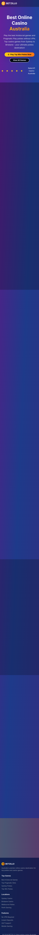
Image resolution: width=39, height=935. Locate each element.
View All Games (19, 60)
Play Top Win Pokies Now (19, 54)
